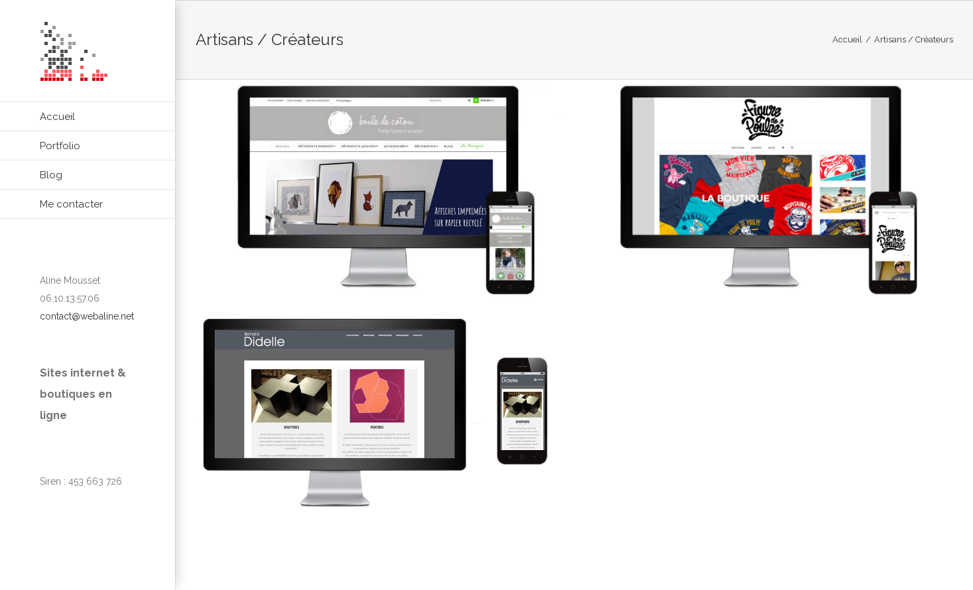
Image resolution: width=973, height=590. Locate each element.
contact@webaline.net (87, 316)
